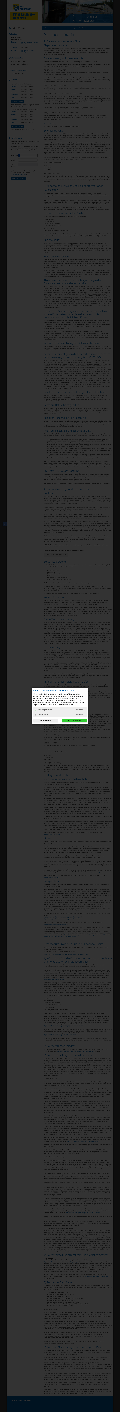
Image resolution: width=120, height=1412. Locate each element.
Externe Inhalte (41, 714)
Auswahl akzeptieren (45, 720)
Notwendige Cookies (43, 710)
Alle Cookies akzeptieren (74, 720)
